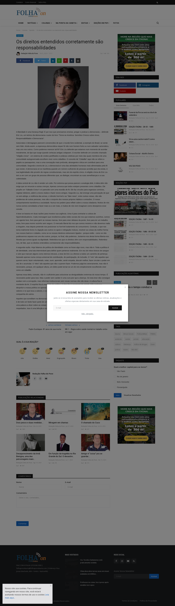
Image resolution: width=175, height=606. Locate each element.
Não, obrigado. (87, 313)
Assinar (115, 308)
